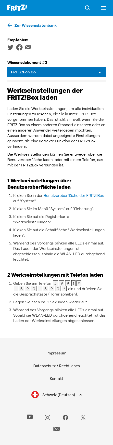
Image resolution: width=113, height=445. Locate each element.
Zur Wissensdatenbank (35, 25)
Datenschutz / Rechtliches (56, 365)
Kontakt (56, 378)
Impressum (56, 353)
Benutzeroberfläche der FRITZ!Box (74, 195)
